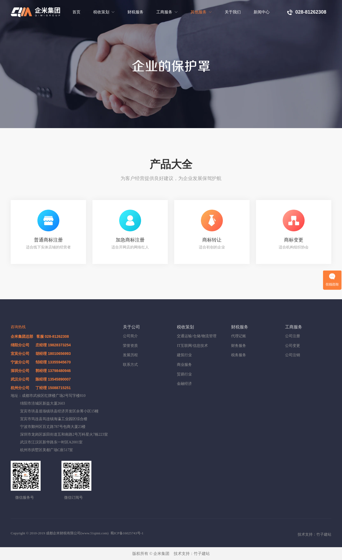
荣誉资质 (130, 346)
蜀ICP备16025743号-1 (126, 533)
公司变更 (292, 346)
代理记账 (238, 336)
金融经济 (184, 384)
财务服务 (238, 346)
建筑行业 (184, 355)
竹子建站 (202, 553)
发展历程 (130, 355)
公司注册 (292, 336)
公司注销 (292, 355)
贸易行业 (184, 374)
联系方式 (130, 365)
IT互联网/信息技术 (192, 346)
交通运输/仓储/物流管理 (196, 336)
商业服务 (184, 365)
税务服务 (238, 355)
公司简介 (130, 336)
